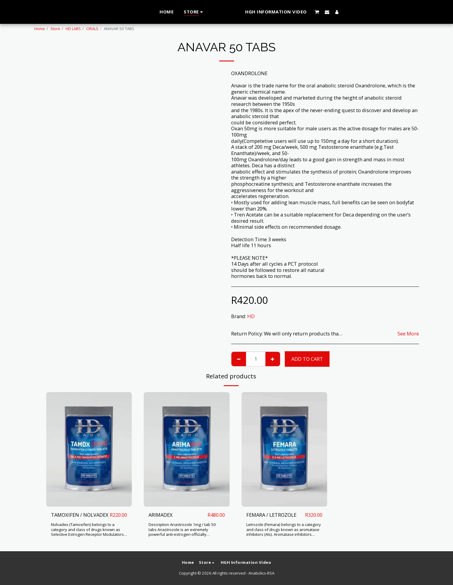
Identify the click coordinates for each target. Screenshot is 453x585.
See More (408, 334)
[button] (329, 12)
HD (251, 316)
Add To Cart (307, 358)
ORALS (92, 28)
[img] (89, 449)
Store (55, 28)
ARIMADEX (161, 514)
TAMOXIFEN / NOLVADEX (80, 514)
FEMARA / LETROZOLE (271, 514)
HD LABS (73, 28)
